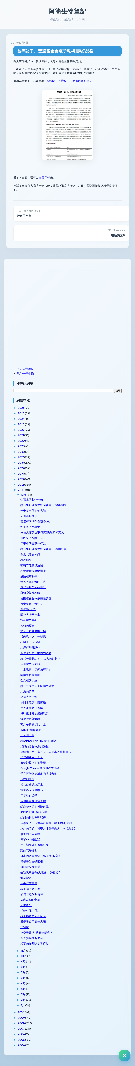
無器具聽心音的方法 (33, 582)
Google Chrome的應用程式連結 (39, 768)
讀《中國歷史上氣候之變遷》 (38, 686)
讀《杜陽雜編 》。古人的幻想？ (40, 658)
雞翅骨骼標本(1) (30, 592)
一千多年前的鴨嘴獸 (33, 510)
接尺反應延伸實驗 (31, 708)
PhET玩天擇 (28, 609)
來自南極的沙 (28, 516)
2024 (21, 418)
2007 (21, 1028)
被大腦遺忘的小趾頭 (33, 916)
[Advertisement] (35, 288)
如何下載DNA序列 (31, 894)
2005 (21, 1039)
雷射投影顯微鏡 (30, 719)
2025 (21, 413)
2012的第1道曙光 (30, 730)
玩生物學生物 (25, 373)
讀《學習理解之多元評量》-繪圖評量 (43, 549)
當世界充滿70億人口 (33, 790)
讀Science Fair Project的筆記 (38, 741)
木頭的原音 (27, 625)
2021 (21, 435)
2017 (21, 457)
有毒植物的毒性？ (31, 604)
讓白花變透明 (28, 850)
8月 (23, 967)
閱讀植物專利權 (30, 675)
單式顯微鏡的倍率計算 (34, 845)
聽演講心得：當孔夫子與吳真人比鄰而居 (45, 751)
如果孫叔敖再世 (30, 527)
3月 (23, 994)
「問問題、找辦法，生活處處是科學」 (68, 81)
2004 (21, 1045)
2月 (23, 999)
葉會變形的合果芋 (31, 938)
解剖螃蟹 (26, 878)
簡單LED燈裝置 (30, 839)
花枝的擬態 (27, 779)
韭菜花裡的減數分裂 (33, 631)
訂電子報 (44, 177)
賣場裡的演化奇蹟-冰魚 (35, 521)
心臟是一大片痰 (30, 642)
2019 (21, 446)
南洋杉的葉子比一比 (33, 724)
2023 (21, 424)
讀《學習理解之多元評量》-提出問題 (43, 505)
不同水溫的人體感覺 (33, 702)
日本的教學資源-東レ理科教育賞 (40, 856)
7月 (23, 972)
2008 (21, 1023)
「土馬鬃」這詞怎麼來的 (35, 669)
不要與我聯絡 (25, 369)
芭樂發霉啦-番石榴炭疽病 (36, 932)
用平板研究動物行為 (33, 543)
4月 (23, 989)
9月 (23, 961)
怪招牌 (24, 927)
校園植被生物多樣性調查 (35, 598)
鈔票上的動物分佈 (31, 499)
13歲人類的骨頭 (30, 899)
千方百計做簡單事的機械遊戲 (38, 773)
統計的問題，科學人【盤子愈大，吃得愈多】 (48, 828)
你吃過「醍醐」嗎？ (33, 538)
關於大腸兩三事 (30, 614)
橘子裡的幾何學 (30, 889)
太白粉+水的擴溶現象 (33, 812)
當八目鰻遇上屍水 (31, 784)
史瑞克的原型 (28, 697)
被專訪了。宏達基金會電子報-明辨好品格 (55, 50)
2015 (21, 468)
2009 (21, 1017)
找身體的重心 (28, 620)
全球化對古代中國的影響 (35, 653)
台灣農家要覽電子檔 (33, 801)
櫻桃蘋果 (26, 560)
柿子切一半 (27, 735)
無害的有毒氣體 (30, 834)
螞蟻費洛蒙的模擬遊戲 (34, 806)
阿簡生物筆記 (67, 11)
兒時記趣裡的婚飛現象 (34, 713)
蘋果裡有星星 (28, 883)
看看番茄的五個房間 (33, 921)
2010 (21, 1012)
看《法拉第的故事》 (33, 587)
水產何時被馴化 (30, 647)
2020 (21, 440)
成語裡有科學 (28, 576)
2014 (21, 473)
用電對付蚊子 (28, 795)
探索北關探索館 (30, 554)
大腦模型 (26, 905)
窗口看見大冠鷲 (30, 867)
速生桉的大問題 (30, 664)
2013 (21, 479)
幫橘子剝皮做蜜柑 (31, 861)
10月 (24, 956)
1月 (23, 1005)
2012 (21, 484)
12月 (24, 495)
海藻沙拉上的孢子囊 (33, 762)
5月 (23, 983)
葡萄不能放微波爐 (31, 565)
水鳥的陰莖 (27, 691)
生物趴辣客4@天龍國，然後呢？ (40, 872)
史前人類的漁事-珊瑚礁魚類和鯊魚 (42, 532)
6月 (23, 978)
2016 (21, 462)
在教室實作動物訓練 (33, 571)
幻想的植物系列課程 (33, 817)
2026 (21, 408)
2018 (21, 451)
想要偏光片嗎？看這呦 (34, 943)
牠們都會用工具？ (31, 757)
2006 (21, 1034)
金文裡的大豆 (28, 680)
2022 (21, 429)
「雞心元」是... (29, 910)
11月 (23, 950)
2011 (21, 490)
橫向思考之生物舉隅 (33, 636)
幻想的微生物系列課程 (34, 746)
